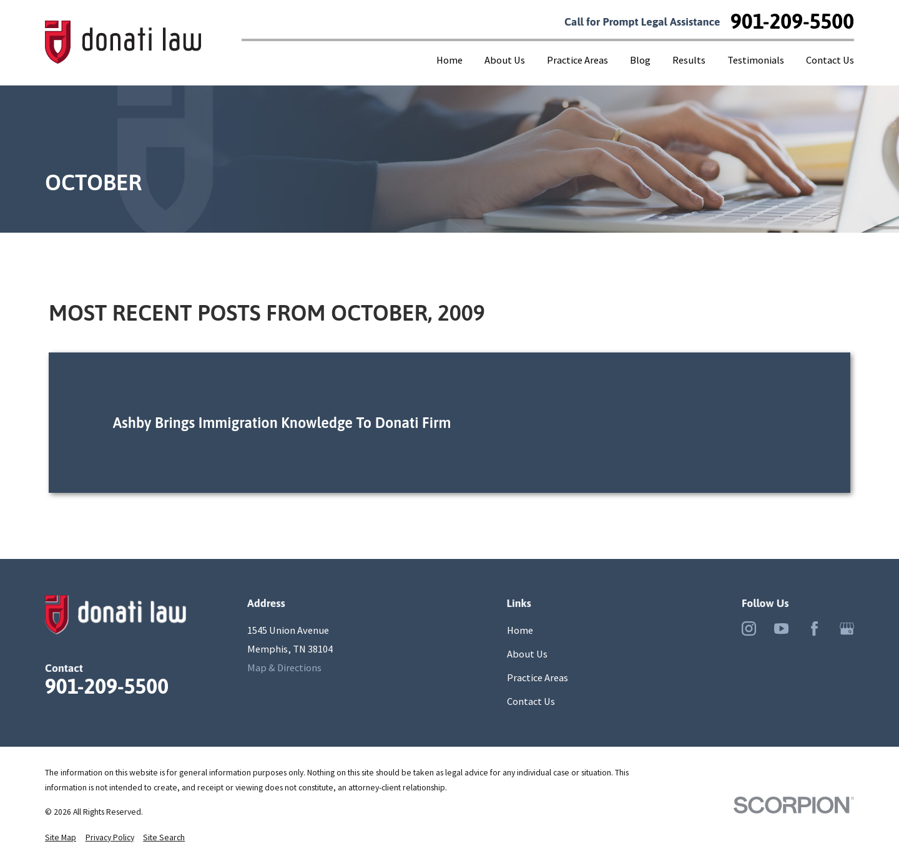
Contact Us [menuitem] (830, 60)
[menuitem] (60, 838)
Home (520, 630)
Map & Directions (284, 667)
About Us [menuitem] (504, 60)
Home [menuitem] (449, 60)
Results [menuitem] (688, 60)
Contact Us (531, 701)
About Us (527, 654)
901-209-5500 (792, 21)
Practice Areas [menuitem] (577, 60)
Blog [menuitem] (640, 60)
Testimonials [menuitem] (755, 60)
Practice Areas (537, 677)
